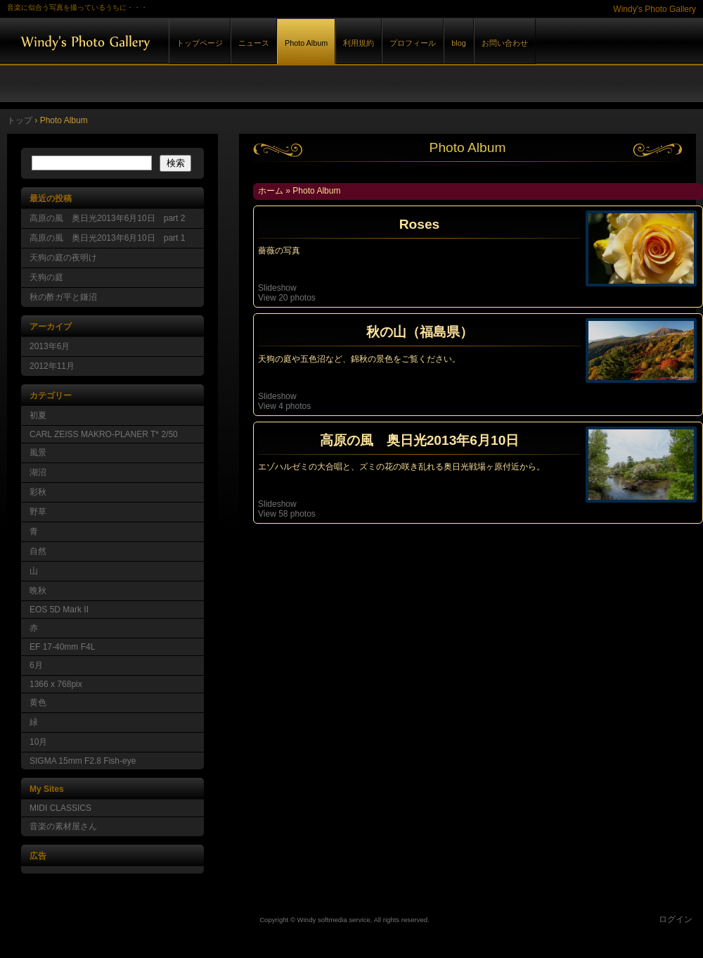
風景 (38, 453)
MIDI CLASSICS (60, 808)
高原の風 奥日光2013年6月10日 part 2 (107, 218)
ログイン (675, 919)
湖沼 (38, 472)
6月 (36, 665)
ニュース (253, 43)
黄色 (38, 702)
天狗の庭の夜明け (63, 258)
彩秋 (38, 492)
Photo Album (306, 43)
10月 (38, 742)
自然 (38, 551)
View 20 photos (288, 298)
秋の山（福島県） (419, 331)
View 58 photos (288, 514)
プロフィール (412, 43)
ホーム (270, 191)
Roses (419, 224)
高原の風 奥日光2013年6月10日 (420, 440)
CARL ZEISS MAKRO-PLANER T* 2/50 (104, 434)
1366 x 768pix (56, 684)
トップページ (199, 43)
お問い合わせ (505, 43)
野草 (38, 512)
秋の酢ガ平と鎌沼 (63, 297)
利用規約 (358, 43)
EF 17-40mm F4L (62, 647)
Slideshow (277, 288)
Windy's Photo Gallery (161, 41)
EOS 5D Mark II (59, 609)
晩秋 (38, 590)
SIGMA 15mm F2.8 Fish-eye (83, 761)
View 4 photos (286, 406)
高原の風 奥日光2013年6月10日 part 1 (107, 238)
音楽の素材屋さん (63, 826)
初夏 (38, 415)
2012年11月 (52, 366)
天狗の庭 (46, 277)
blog (458, 43)
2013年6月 (50, 346)
